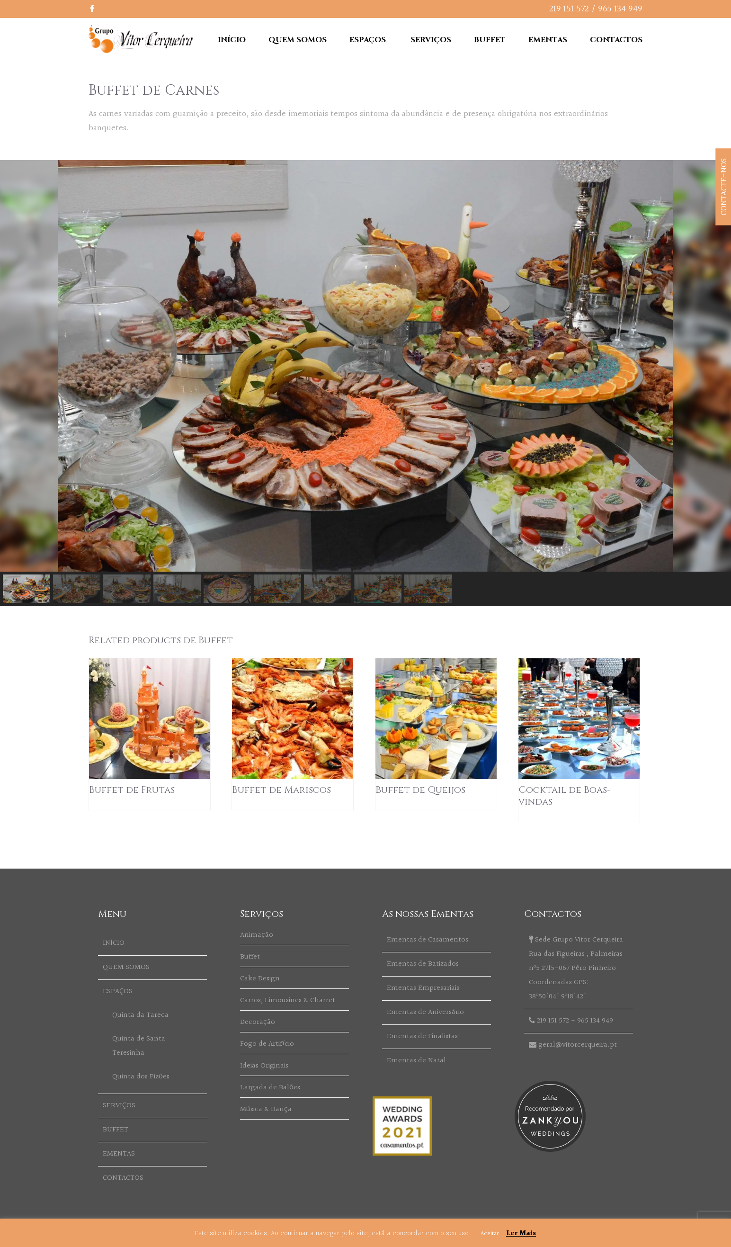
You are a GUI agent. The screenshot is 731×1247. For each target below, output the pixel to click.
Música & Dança (266, 1109)
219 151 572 (569, 9)
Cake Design (260, 979)
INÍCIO (232, 40)
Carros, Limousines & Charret (287, 1000)
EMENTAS (547, 40)
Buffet (250, 957)
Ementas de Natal (416, 1061)
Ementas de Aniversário (425, 1012)
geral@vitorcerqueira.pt (577, 1045)
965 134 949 (620, 9)
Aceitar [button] (490, 1233)
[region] (365, 383)
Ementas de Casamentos (427, 940)
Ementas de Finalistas (422, 1036)
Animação (256, 935)
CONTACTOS (616, 40)
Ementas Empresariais (423, 988)
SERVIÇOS (430, 40)
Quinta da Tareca (140, 1015)
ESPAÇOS (367, 40)
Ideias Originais (264, 1066)
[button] (26, 588)
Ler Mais (521, 1233)
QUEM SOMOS (297, 40)
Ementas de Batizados (423, 964)
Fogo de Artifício (267, 1044)
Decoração (257, 1022)
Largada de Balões (270, 1088)
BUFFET (490, 40)
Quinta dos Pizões (140, 1077)
